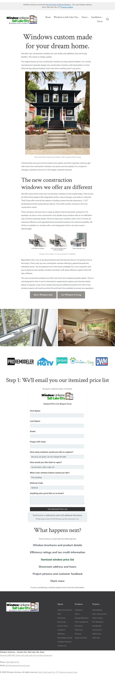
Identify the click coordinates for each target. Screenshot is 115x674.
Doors (85, 17)
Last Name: (35, 421)
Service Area (63, 626)
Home (48, 17)
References (96, 634)
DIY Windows (97, 622)
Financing (61, 618)
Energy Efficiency (81, 618)
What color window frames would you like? (50, 473)
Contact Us (62, 646)
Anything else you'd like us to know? (47, 493)
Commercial (97, 630)
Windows (79, 610)
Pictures (78, 634)
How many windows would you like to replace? (51, 452)
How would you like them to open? (46, 462)
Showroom (62, 622)
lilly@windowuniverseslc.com (17, 665)
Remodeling (97, 610)
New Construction (99, 614)
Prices (99, 21)
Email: (33, 431)
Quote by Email (81, 638)
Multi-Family (97, 618)
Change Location (67, 7)
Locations (61, 630)
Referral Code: (36, 483)
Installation (97, 17)
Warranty (78, 630)
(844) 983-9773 (12, 662)
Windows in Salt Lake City (66, 17)
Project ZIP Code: (38, 442)
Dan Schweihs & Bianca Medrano (58, 5)
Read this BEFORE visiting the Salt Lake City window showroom (26, 655)
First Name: (35, 411)
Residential (96, 626)
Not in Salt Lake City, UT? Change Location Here (57, 672)
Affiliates (61, 634)
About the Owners (65, 610)
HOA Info (96, 638)
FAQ (59, 614)
